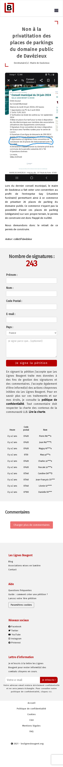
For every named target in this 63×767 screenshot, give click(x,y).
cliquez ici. (46, 692)
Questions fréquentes (20, 590)
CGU (31, 720)
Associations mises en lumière (24, 565)
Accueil (31, 703)
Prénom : (11, 274)
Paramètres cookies (21, 604)
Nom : (9, 288)
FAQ (32, 731)
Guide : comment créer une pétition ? (28, 594)
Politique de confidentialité (31, 709)
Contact (12, 569)
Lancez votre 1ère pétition (22, 598)
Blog (10, 561)
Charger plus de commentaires (32, 524)
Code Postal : (14, 301)
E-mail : (10, 314)
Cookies (31, 714)
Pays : (9, 327)
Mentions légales (31, 726)
